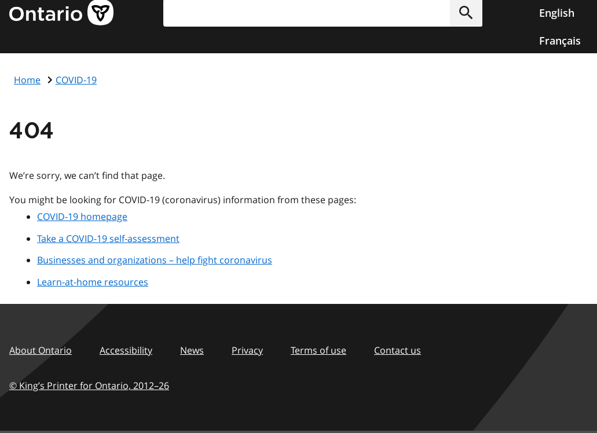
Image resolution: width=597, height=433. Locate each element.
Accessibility (126, 350)
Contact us (397, 350)
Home (27, 80)
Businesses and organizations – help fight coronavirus (154, 260)
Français (560, 40)
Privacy (247, 350)
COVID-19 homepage (82, 216)
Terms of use (318, 350)
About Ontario (40, 350)
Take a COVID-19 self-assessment (108, 238)
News (192, 350)
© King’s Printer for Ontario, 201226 (89, 385)
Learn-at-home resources (92, 282)
